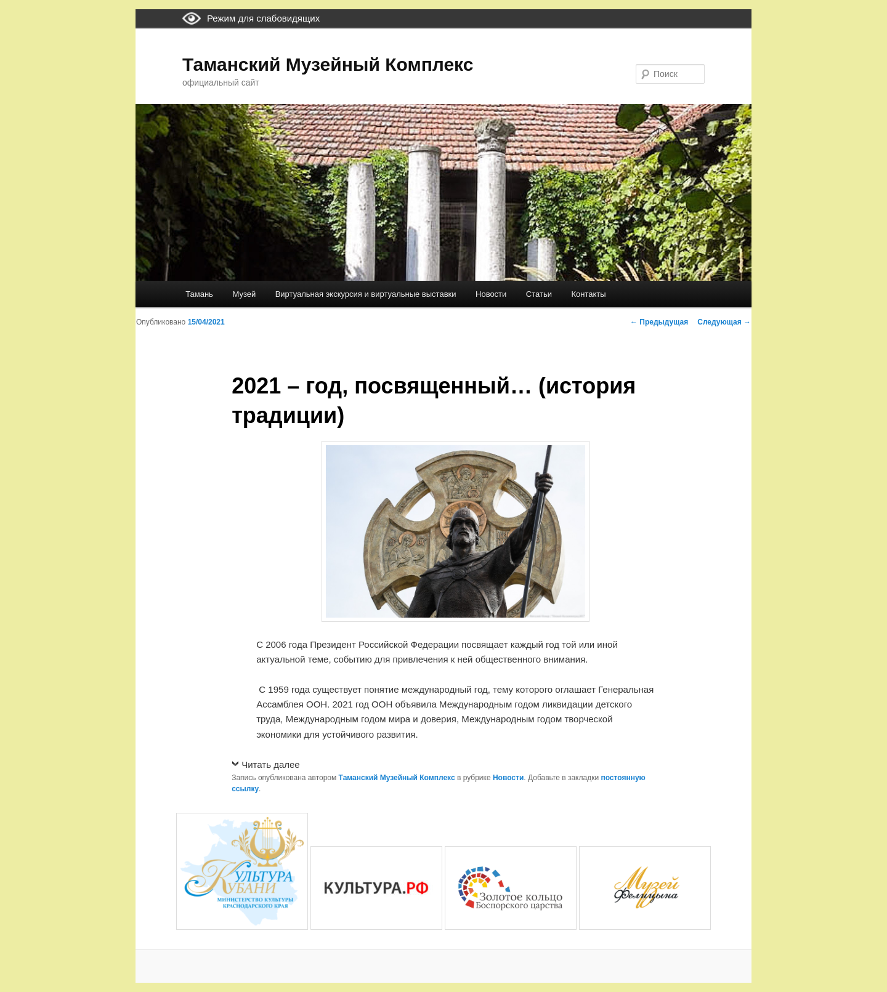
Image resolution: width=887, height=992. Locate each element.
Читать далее (270, 764)
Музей (244, 294)
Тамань (199, 294)
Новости (491, 294)
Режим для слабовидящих (263, 18)
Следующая (724, 322)
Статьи (539, 294)
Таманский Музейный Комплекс (327, 64)
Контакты (588, 294)
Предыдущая (659, 322)
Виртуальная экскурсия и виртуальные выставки (365, 294)
